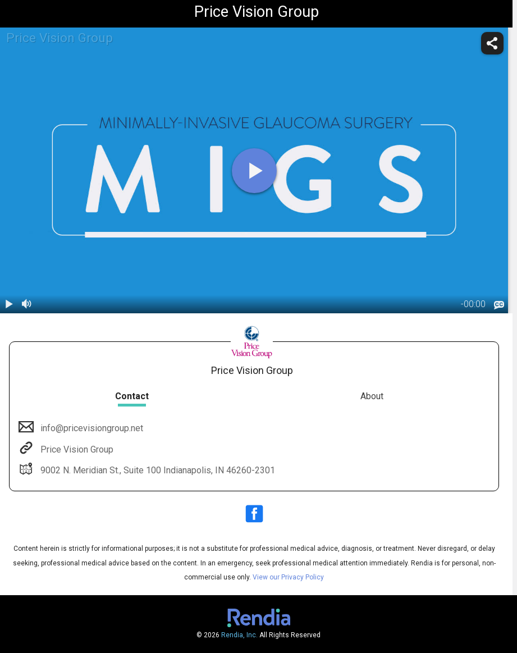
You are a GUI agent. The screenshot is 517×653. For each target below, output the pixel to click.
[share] (492, 43)
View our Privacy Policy (288, 577)
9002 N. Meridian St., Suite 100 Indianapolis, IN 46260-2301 (156, 470)
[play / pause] (9, 304)
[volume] (27, 304)
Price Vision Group (75, 449)
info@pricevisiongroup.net (90, 428)
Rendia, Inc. (239, 635)
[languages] (499, 305)
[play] (254, 170)
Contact (132, 396)
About (371, 396)
